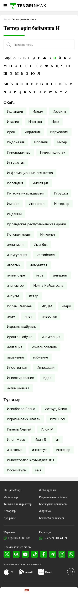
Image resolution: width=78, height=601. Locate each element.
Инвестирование (20, 378)
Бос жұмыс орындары (53, 504)
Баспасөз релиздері (51, 518)
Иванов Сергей (19, 429)
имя (38, 470)
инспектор (15, 285)
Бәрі (7, 58)
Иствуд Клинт (56, 409)
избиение (40, 357)
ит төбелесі (46, 255)
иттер (33, 296)
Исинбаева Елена (21, 409)
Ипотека (35, 122)
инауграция (51, 337)
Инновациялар (18, 152)
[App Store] (6, 572)
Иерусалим (59, 132)
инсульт (13, 296)
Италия (13, 122)
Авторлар (10, 511)
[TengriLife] (54, 594)
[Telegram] (52, 554)
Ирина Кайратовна (48, 285)
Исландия (15, 183)
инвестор (49, 316)
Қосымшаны (12, 564)
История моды (19, 234)
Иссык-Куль (16, 470)
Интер (62, 142)
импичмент (15, 244)
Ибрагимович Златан (23, 419)
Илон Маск (16, 439)
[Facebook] (43, 554)
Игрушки (61, 193)
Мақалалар (11, 497)
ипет (28, 316)
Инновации (45, 367)
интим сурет (17, 275)
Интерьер (61, 204)
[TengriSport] (39, 594)
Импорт (13, 204)
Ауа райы (10, 518)
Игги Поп (57, 419)
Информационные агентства (30, 173)
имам (11, 316)
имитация (14, 347)
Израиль (59, 111)
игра (39, 275)
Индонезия (16, 142)
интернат (60, 275)
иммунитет (38, 265)
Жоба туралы (47, 490)
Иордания (33, 132)
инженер (63, 450)
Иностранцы (17, 367)
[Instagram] (61, 554)
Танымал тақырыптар (18, 504)
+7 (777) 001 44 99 (55, 538)
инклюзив (14, 450)
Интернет (48, 234)
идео (47, 378)
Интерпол (37, 204)
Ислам (37, 111)
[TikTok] (34, 554)
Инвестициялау (52, 152)
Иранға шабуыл (19, 337)
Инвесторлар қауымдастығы (30, 460)
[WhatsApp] (71, 554)
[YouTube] (25, 554)
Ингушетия (16, 162)
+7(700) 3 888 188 (19, 538)
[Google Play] (22, 572)
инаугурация (17, 255)
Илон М (47, 429)
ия (57, 439)
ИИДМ (46, 306)
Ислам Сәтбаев (19, 306)
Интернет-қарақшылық (25, 193)
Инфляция (40, 183)
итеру (66, 306)
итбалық (13, 265)
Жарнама (45, 511)
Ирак (55, 122)
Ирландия (15, 111)
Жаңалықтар (12, 490)
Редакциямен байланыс (54, 497)
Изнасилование (44, 347)
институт (39, 450)
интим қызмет (18, 388)
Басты (7, 19)
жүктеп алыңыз (30, 564)
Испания (41, 142)
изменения (15, 357)
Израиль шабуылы (21, 326)
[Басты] (28, 5)
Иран (11, 132)
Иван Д (40, 439)
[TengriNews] (8, 594)
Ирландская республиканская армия (36, 224)
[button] (70, 594)
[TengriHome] (24, 594)
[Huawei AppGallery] (41, 572)
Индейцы (14, 214)
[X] (7, 554)
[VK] (16, 554)
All (6, 84)
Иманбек (41, 244)
